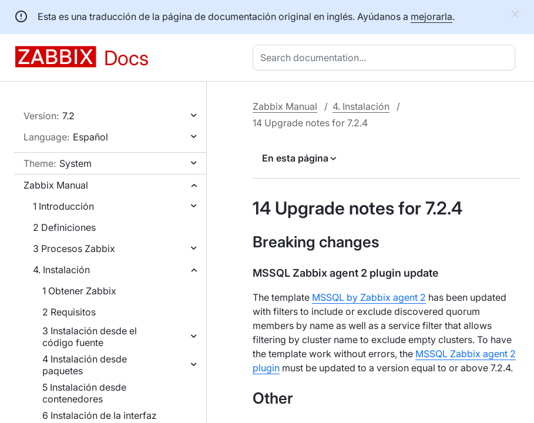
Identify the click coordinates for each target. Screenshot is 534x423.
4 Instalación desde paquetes (84, 365)
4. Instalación (61, 270)
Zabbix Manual (55, 185)
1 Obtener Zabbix (79, 291)
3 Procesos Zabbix (74, 248)
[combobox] (386, 57)
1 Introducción (63, 206)
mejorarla (431, 16)
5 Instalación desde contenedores (84, 393)
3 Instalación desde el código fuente (89, 336)
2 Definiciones (64, 227)
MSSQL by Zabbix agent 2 (369, 297)
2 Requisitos (69, 312)
